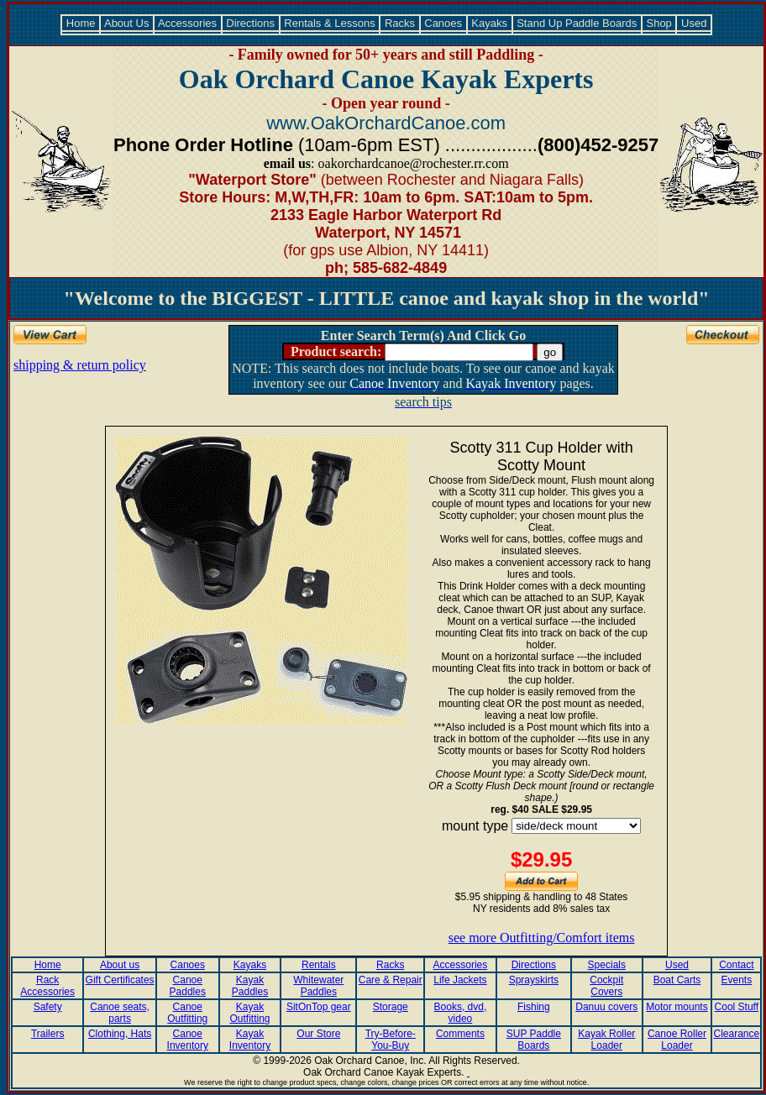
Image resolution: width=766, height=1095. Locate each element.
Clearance (736, 1034)
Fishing (533, 1007)
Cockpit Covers (606, 986)
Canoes (443, 23)
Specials (607, 965)
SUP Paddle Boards (533, 1039)
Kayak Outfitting (250, 1012)
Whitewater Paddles (318, 986)
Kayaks (490, 23)
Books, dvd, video (460, 1012)
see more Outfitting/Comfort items (542, 937)
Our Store (318, 1034)
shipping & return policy (79, 365)
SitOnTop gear (318, 1007)
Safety (48, 1007)
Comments (460, 1034)
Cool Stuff (736, 1007)
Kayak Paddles (250, 986)
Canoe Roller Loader (677, 1039)
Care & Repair (390, 980)
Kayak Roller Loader (606, 1039)
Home (80, 23)
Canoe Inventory (187, 1039)
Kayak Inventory (249, 1039)
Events (736, 980)
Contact (736, 965)
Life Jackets (459, 980)
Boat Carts (677, 980)
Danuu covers (606, 1007)
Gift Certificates (120, 980)
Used (694, 23)
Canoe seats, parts (120, 1012)
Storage (390, 1007)
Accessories (187, 23)
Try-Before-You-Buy (390, 1039)
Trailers (48, 1034)
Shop (659, 23)
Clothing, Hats (119, 1034)
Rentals (319, 965)
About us (119, 965)
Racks (399, 23)
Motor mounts (676, 1007)
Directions (250, 23)
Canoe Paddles (188, 986)
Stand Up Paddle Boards (577, 23)
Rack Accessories (47, 986)
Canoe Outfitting (187, 1012)
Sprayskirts (534, 980)
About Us (127, 23)
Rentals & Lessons (330, 23)
